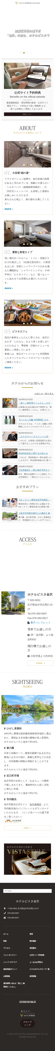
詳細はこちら (27, 114)
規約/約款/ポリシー (10, 969)
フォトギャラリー (10, 955)
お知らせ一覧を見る (44, 394)
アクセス (6, 948)
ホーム (5, 934)
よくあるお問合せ (36, 962)
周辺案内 (33, 948)
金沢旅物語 (35, 804)
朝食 (4, 941)
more (9, 208)
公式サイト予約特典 (37, 955)
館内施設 (33, 941)
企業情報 (6, 976)
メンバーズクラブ (10, 962)
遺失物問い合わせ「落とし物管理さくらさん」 (13, 985)
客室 (31, 934)
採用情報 (33, 976)
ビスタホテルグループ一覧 (39, 969)
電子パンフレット (40, 622)
